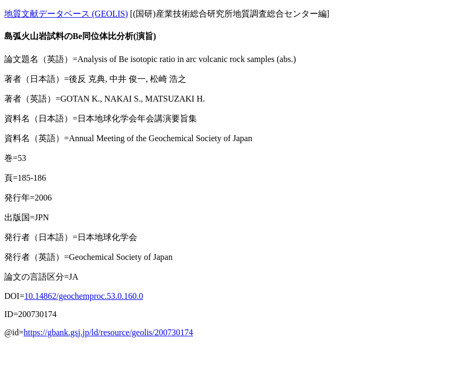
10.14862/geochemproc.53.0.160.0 (83, 296)
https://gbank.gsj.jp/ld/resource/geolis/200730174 (108, 332)
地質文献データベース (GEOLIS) (66, 13)
